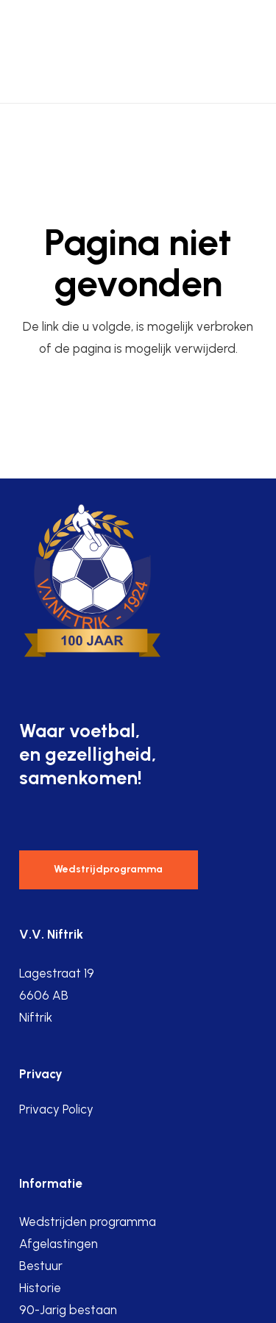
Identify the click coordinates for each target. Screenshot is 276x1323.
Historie (40, 1287)
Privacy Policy (56, 1109)
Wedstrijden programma (87, 1221)
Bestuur (41, 1265)
